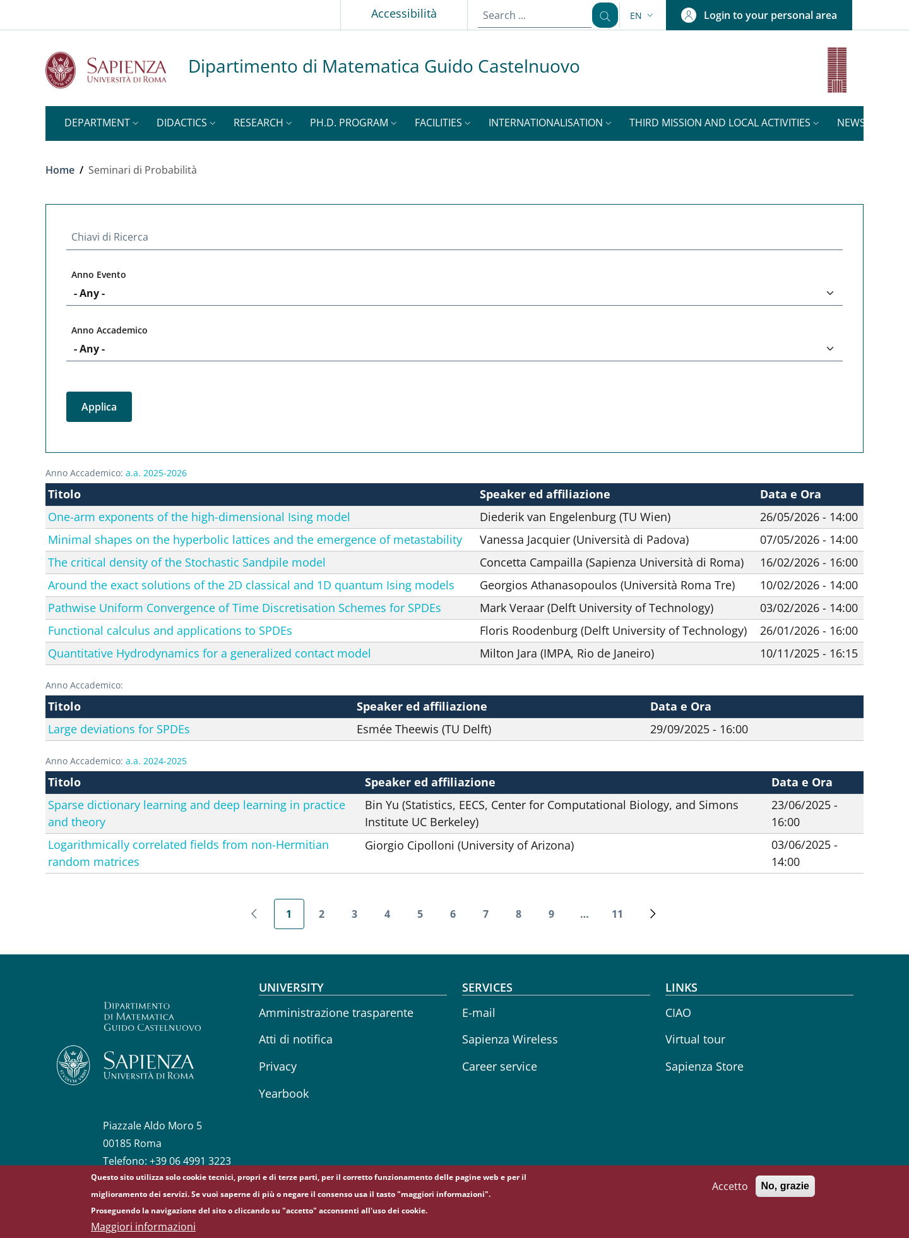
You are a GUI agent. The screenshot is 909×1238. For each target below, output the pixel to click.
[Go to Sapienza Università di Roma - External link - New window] (116, 70)
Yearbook (284, 1093)
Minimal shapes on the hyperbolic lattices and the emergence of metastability (255, 539)
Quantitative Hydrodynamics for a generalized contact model (209, 653)
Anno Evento (98, 274)
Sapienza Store (704, 1066)
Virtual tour (695, 1039)
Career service (499, 1066)
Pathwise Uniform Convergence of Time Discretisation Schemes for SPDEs (244, 607)
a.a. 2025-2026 (156, 473)
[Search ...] (600, 15)
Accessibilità (395, 13)
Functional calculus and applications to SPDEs (170, 630)
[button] (643, 15)
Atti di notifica (296, 1039)
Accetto (730, 1189)
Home (59, 170)
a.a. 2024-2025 (156, 761)
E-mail (479, 1012)
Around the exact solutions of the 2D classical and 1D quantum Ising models (251, 584)
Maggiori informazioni (143, 1229)
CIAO (678, 1012)
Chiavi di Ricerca (109, 237)
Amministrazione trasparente (336, 1012)
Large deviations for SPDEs (119, 728)
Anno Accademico (109, 330)
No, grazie (785, 1188)
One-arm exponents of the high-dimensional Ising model (199, 516)
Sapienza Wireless (510, 1039)
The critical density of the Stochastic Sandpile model (187, 562)
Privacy (278, 1066)
